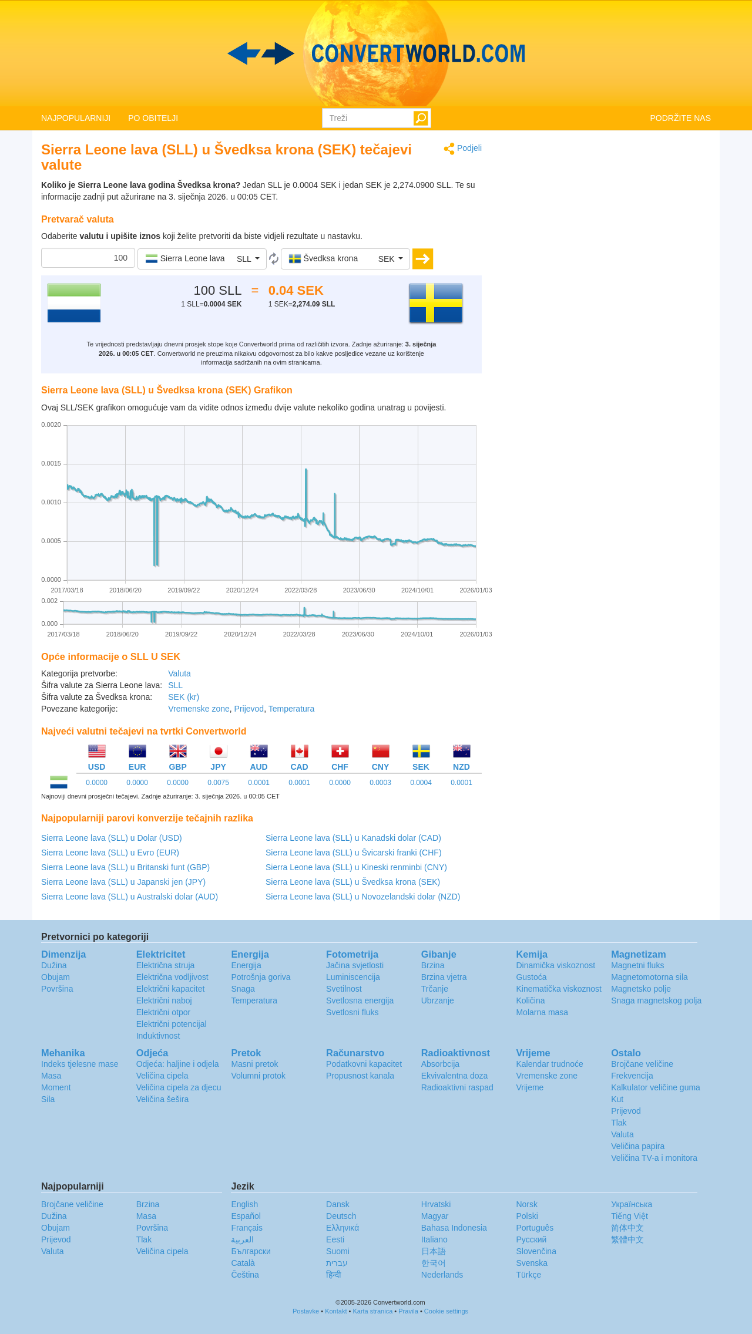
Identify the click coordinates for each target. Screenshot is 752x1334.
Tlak (618, 1122)
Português (534, 1227)
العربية (242, 1239)
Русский (531, 1239)
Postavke (306, 1311)
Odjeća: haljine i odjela (177, 1064)
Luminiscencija (353, 977)
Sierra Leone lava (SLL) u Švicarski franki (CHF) (354, 852)
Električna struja (165, 965)
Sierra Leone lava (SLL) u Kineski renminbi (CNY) (356, 867)
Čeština (244, 1274)
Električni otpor (163, 1012)
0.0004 (421, 783)
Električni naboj (164, 1000)
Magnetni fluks (637, 965)
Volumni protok (258, 1075)
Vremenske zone (199, 708)
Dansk (338, 1204)
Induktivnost (158, 1035)
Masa (51, 1075)
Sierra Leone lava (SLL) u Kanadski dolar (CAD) (353, 838)
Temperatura (291, 708)
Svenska (532, 1263)
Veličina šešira (162, 1099)
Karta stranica (372, 1311)
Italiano (434, 1239)
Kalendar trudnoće (549, 1064)
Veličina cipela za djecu (178, 1087)
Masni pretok (254, 1064)
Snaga (242, 988)
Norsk (527, 1204)
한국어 (433, 1263)
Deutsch (341, 1216)
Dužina (54, 965)
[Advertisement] (605, 224)
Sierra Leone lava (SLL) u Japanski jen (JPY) (123, 882)
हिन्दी (333, 1274)
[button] (202, 259)
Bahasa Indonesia (454, 1227)
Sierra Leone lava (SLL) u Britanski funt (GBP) (125, 867)
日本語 (433, 1251)
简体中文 (627, 1227)
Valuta (179, 673)
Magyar (435, 1216)
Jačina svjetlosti (355, 965)
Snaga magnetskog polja (656, 1000)
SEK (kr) (183, 697)
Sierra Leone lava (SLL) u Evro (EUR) (110, 852)
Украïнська (631, 1204)
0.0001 (259, 783)
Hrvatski (436, 1204)
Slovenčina (536, 1251)
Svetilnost (344, 988)
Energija (246, 965)
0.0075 (218, 783)
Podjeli (463, 149)
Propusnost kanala (360, 1075)
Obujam (55, 977)
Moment (56, 1087)
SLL (175, 685)
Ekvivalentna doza (454, 1075)
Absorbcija (440, 1064)
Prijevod (249, 708)
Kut (617, 1099)
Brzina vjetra (444, 977)
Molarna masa (542, 1012)
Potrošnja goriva (260, 977)
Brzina (433, 965)
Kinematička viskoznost (559, 988)
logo (376, 53)
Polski (527, 1216)
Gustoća (531, 977)
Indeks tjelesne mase (80, 1064)
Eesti (335, 1239)
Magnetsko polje (641, 988)
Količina (530, 1000)
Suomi (338, 1251)
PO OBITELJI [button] (153, 118)
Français (247, 1227)
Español (246, 1216)
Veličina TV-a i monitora (654, 1158)
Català (242, 1263)
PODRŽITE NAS (680, 118)
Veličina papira (637, 1146)
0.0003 (380, 783)
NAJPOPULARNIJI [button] (75, 118)
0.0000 (97, 783)
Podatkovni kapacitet (364, 1064)
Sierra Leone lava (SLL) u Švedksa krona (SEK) (353, 882)
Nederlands (442, 1274)
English (244, 1204)
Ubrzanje (437, 1000)
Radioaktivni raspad (457, 1087)
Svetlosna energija (360, 1000)
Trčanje (434, 988)
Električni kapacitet (170, 988)
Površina (57, 988)
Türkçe (528, 1274)
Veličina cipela (162, 1075)
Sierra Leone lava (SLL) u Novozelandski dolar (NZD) (363, 896)
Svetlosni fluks (352, 1012)
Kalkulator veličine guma (655, 1087)
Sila (48, 1099)
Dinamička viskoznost (555, 965)
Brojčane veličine (642, 1064)
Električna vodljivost (172, 977)
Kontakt (336, 1311)
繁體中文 (627, 1239)
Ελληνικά (342, 1227)
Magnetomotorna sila (649, 977)
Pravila (408, 1311)
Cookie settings (446, 1311)
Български (250, 1251)
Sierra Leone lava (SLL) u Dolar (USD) (111, 838)
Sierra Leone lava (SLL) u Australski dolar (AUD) (129, 896)
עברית (337, 1263)
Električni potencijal (171, 1024)
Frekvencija (632, 1075)
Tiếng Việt (629, 1216)
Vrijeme (529, 1087)
